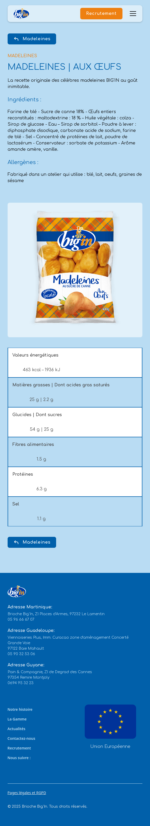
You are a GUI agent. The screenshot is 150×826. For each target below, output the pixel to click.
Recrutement (101, 13)
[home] (21, 13)
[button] (132, 13)
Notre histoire (20, 709)
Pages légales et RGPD (27, 792)
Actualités (16, 728)
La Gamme (17, 719)
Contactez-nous (21, 738)
